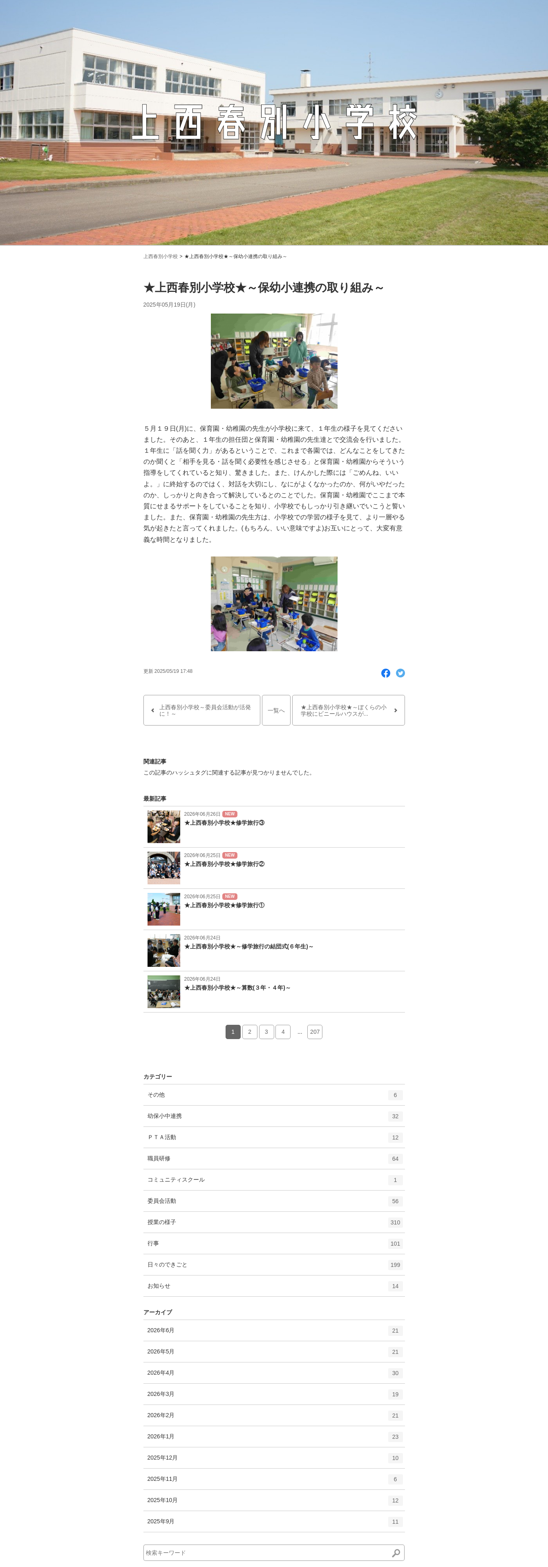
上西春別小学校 (160, 256)
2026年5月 (275, 1354)
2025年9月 (275, 1524)
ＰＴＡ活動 (275, 1140)
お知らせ (275, 1289)
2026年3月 (275, 1397)
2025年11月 (275, 1482)
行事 (275, 1246)
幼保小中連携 (275, 1119)
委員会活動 (275, 1204)
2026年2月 (275, 1418)
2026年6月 (275, 1333)
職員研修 (275, 1161)
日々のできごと (275, 1267)
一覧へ (276, 710)
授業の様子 (275, 1225)
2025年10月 (275, 1503)
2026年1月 (275, 1439)
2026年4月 (275, 1376)
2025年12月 (275, 1461)
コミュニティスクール (275, 1183)
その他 (275, 1098)
